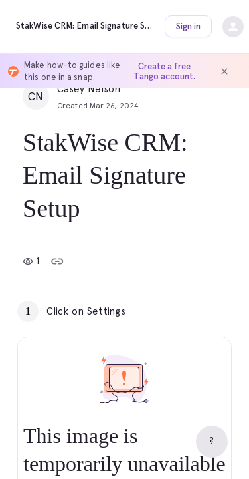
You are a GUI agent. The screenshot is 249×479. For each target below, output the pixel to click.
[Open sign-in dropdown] (233, 26)
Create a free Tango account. (164, 71)
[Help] (212, 442)
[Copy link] (57, 261)
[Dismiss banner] (224, 71)
